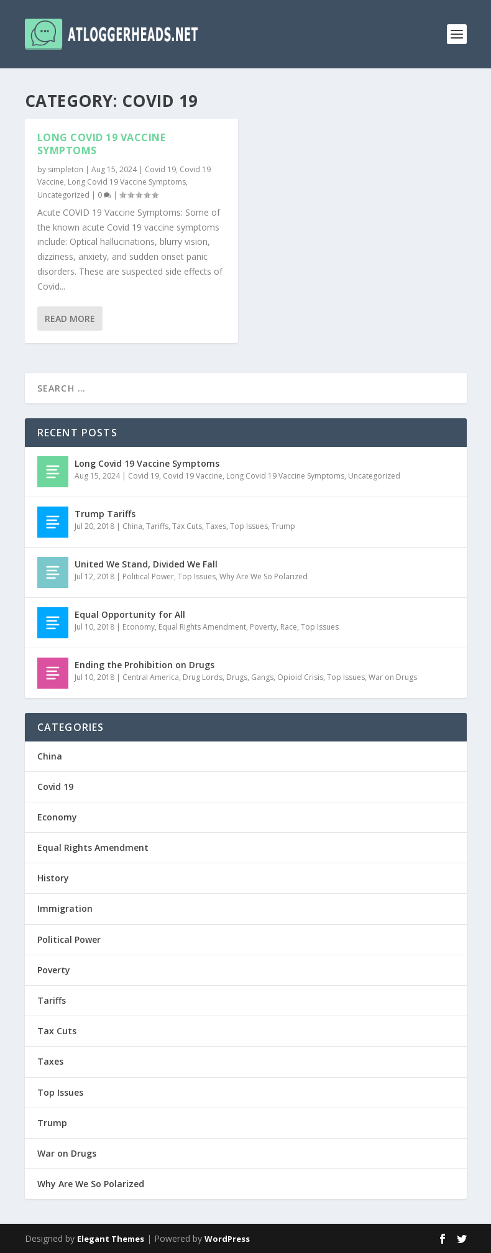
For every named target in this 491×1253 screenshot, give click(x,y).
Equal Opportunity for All (130, 614)
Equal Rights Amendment (202, 627)
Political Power (148, 576)
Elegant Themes (110, 1238)
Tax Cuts (187, 526)
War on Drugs (393, 677)
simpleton (65, 169)
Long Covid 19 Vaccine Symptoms (101, 144)
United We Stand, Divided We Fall (146, 564)
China (132, 526)
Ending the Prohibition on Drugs (144, 665)
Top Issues (249, 526)
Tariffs (157, 526)
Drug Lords (203, 677)
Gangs (262, 677)
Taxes (216, 526)
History (53, 878)
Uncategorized (63, 195)
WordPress (227, 1238)
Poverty (263, 627)
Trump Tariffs (105, 514)
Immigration (65, 908)
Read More (70, 318)
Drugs (236, 677)
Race (288, 627)
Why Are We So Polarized (263, 576)
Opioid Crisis (300, 677)
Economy (138, 627)
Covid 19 (160, 169)
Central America (150, 677)
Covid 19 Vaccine (193, 475)
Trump (283, 526)
